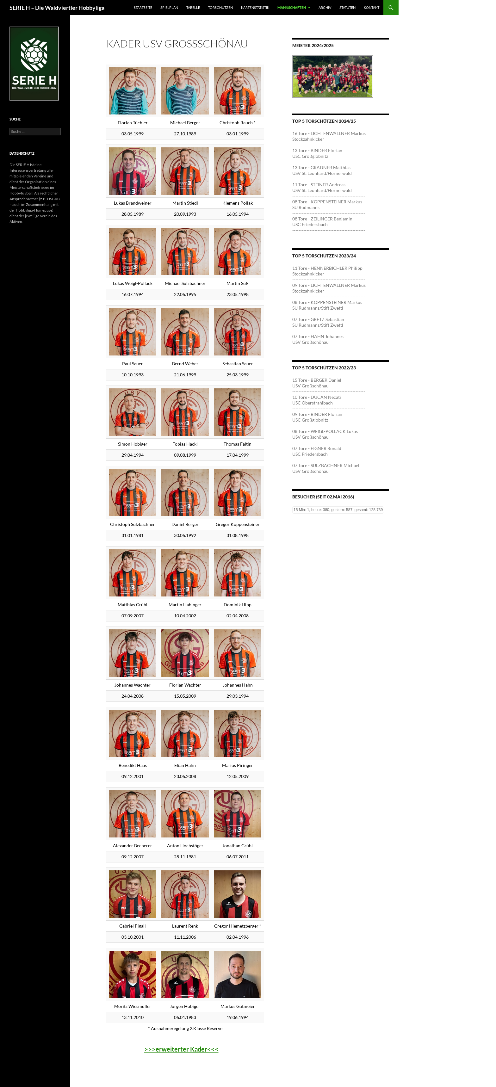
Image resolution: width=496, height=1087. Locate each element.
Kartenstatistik (255, 7)
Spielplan (169, 7)
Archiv (325, 7)
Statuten (347, 7)
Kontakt (371, 7)
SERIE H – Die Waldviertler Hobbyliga (56, 7)
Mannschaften (291, 7)
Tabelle (193, 7)
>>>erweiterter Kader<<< (181, 1049)
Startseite (143, 7)
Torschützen (220, 7)
